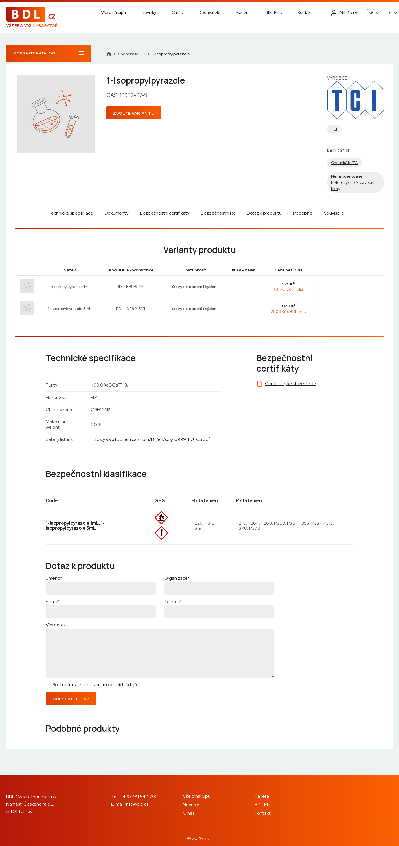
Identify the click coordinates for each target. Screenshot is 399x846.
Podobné (302, 213)
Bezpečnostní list (218, 213)
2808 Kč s (288, 311)
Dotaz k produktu (264, 213)
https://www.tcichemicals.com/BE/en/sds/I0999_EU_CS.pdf (150, 439)
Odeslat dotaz (70, 698)
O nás (177, 12)
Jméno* (54, 578)
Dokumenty (116, 213)
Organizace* (177, 578)
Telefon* (173, 602)
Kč (371, 12)
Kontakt (305, 12)
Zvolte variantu (133, 113)
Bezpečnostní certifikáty (164, 213)
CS (389, 12)
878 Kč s (288, 289)
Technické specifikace (71, 213)
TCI (334, 129)
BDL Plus (274, 12)
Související (334, 213)
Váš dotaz (56, 625)
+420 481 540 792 (138, 797)
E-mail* (53, 602)
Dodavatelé (209, 12)
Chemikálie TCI (131, 53)
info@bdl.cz (137, 804)
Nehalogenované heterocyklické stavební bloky (352, 182)
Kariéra (243, 12)
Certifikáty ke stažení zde (290, 384)
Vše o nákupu (113, 12)
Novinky (149, 12)
